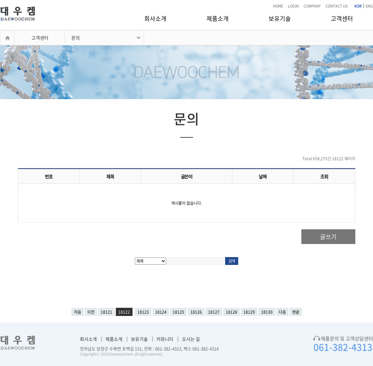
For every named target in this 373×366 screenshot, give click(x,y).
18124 (161, 312)
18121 (106, 312)
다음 (282, 312)
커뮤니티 (164, 339)
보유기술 (280, 18)
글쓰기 (328, 236)
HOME (278, 6)
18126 (196, 312)
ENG (369, 6)
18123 (143, 312)
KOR (358, 6)
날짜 (262, 176)
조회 (324, 176)
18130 (267, 312)
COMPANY (312, 6)
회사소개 (155, 18)
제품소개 (217, 18)
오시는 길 (191, 339)
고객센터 (342, 18)
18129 (249, 312)
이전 (91, 312)
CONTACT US (337, 6)
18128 (231, 312)
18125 (178, 312)
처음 (77, 312)
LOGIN (293, 6)
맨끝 (295, 312)
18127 (214, 312)
